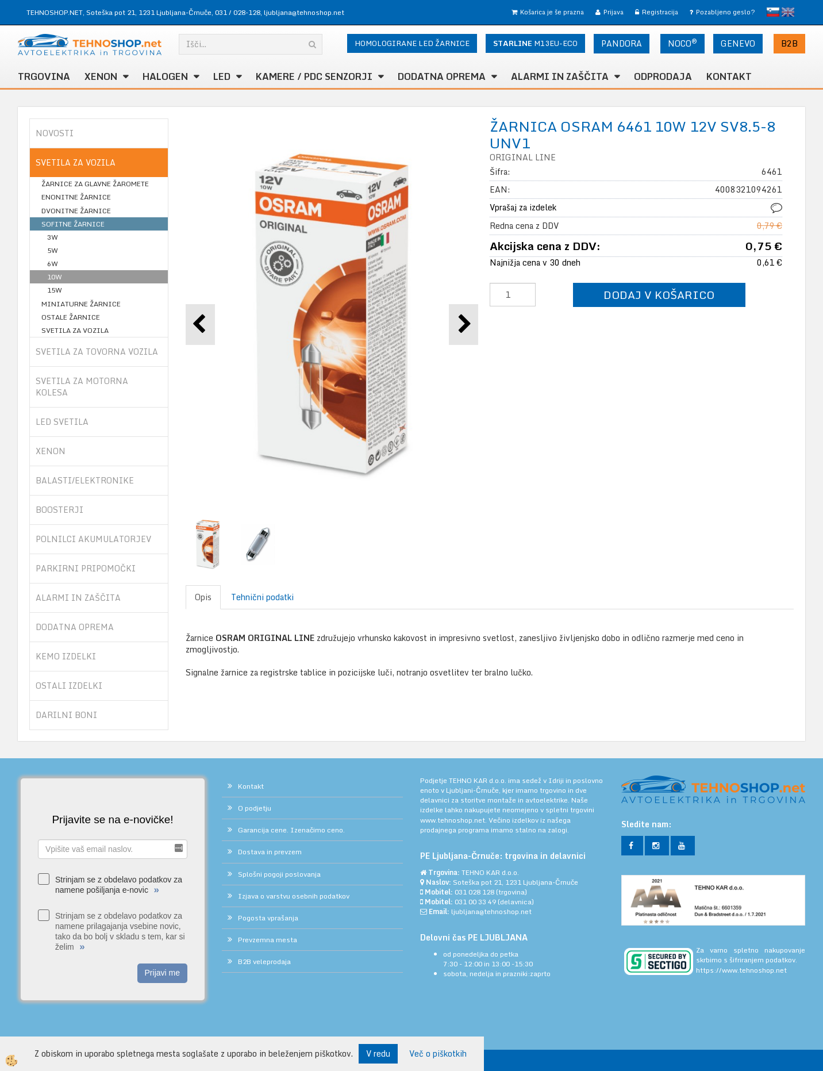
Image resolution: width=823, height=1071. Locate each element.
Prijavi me (162, 972)
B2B (789, 43)
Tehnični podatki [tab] (262, 597)
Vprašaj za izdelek (523, 207)
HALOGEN (165, 76)
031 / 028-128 (237, 12)
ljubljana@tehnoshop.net (304, 12)
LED (221, 76)
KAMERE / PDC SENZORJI (314, 76)
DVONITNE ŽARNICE (76, 210)
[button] (463, 324)
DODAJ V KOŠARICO (658, 295)
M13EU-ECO (535, 43)
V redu (378, 1053)
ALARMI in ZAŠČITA (560, 76)
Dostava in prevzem (270, 851)
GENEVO (738, 43)
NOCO (682, 43)
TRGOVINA (44, 76)
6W (52, 263)
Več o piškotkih (438, 1054)
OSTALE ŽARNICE (70, 317)
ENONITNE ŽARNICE (76, 196)
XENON (100, 76)
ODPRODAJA (663, 76)
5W (52, 250)
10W (54, 276)
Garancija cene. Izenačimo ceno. (291, 829)
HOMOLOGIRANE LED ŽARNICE (412, 43)
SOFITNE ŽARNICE (73, 223)
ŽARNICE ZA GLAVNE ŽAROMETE (95, 183)
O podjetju (254, 808)
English (788, 12)
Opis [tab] (203, 597)
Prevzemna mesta (267, 939)
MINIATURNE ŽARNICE (81, 303)
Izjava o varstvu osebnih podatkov (293, 895)
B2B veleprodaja (264, 961)
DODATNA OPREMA (442, 76)
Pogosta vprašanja (268, 917)
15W (54, 290)
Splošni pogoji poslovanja (279, 874)
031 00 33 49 (475, 901)
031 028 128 (474, 891)
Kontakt (729, 76)
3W (52, 237)
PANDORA (621, 43)
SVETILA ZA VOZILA (75, 330)
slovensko (773, 12)
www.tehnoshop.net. (454, 820)
